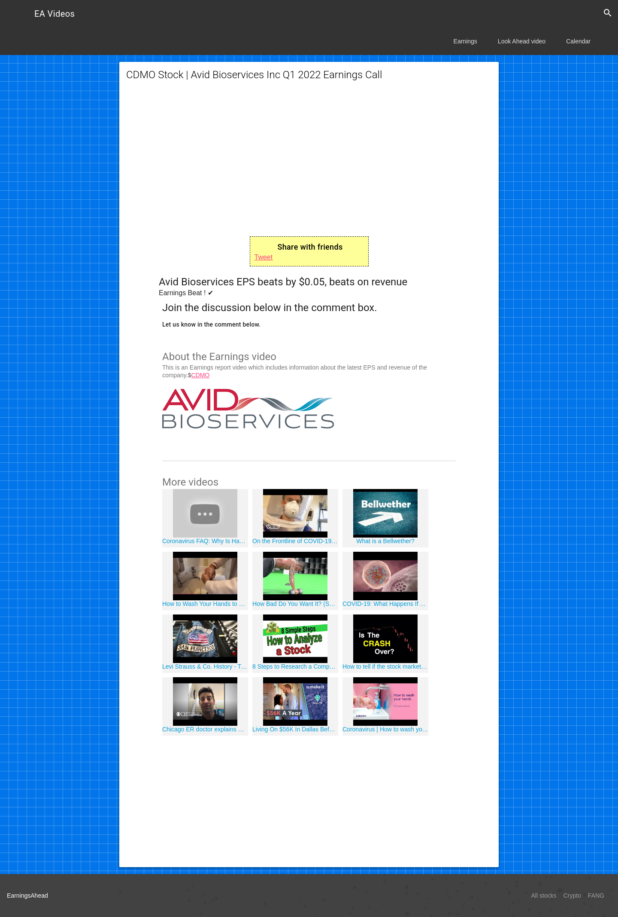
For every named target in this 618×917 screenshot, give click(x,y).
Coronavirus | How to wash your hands (385, 729)
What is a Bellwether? (385, 541)
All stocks (544, 895)
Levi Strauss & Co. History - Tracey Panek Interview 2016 (205, 666)
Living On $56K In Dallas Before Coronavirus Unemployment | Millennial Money (295, 729)
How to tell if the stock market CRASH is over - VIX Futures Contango (385, 666)
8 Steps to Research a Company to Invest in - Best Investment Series (295, 666)
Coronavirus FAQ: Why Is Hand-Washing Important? (205, 541)
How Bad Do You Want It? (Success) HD (295, 603)
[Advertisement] (309, 159)
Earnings (465, 41)
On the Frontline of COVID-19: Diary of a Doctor (295, 541)
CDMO (200, 375)
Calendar (578, 41)
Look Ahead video (521, 41)
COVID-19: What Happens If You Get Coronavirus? (385, 603)
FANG (596, 895)
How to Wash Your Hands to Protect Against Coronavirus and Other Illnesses (205, 603)
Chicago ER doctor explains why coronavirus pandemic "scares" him (205, 729)
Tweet (263, 257)
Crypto (572, 895)
